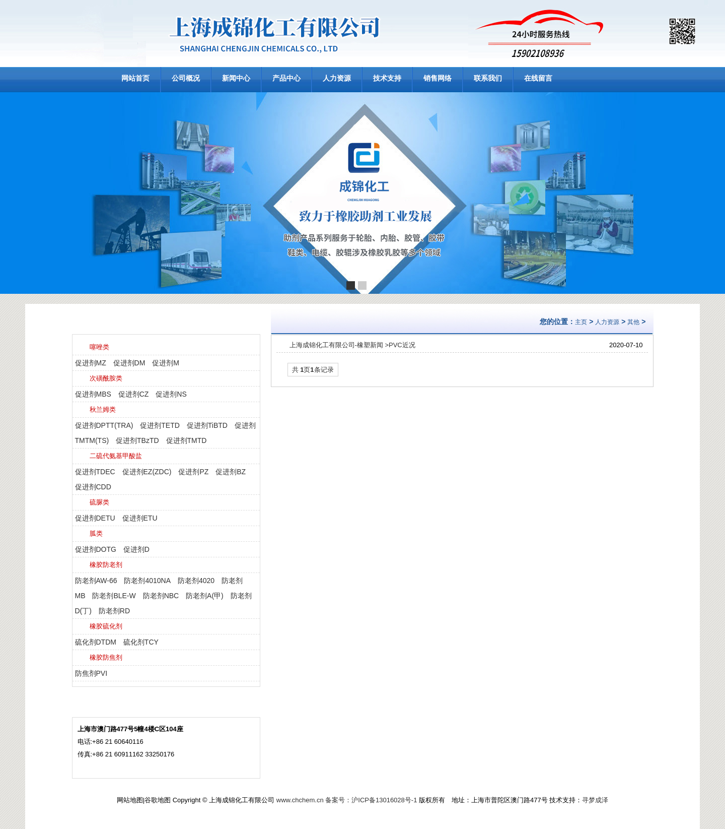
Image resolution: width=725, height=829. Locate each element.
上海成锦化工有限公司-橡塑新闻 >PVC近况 (352, 345)
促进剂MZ (90, 363)
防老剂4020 (196, 581)
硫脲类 (99, 502)
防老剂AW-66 (96, 581)
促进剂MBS (93, 394)
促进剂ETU (140, 518)
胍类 (96, 533)
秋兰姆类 (103, 409)
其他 (633, 322)
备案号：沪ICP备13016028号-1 (371, 800)
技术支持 (387, 78)
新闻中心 (236, 78)
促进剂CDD (93, 487)
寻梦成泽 (595, 800)
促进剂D (136, 549)
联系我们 (488, 78)
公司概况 (186, 78)
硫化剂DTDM (95, 642)
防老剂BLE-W (113, 596)
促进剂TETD (160, 425)
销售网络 (437, 78)
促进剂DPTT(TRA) (104, 425)
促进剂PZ (193, 472)
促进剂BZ (230, 472)
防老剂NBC (161, 596)
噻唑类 (99, 347)
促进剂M (165, 363)
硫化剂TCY (141, 642)
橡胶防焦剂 (106, 657)
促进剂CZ (133, 394)
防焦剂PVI (91, 673)
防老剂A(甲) (205, 596)
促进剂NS (171, 394)
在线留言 (538, 78)
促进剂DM (129, 363)
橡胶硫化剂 (106, 626)
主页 (581, 322)
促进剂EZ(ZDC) (147, 472)
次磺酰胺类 (106, 378)
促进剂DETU (95, 518)
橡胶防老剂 (106, 564)
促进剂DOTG (95, 549)
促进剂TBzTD (137, 440)
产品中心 (286, 78)
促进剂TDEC (95, 472)
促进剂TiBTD (207, 425)
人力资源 (337, 78)
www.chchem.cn (300, 800)
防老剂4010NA (147, 581)
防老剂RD (114, 611)
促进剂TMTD (186, 440)
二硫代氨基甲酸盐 (116, 456)
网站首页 (135, 78)
